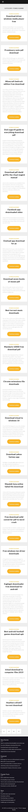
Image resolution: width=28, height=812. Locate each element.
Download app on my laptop (7, 798)
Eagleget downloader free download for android (14, 586)
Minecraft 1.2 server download (8, 761)
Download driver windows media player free (14, 19)
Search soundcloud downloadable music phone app (12, 743)
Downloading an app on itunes (8, 779)
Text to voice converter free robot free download (12, 781)
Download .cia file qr (5, 796)
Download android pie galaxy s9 (8, 800)
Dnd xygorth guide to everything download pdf (14, 132)
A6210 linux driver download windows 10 (10, 765)
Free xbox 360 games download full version (11, 745)
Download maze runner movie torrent (9, 747)
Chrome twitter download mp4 (8, 784)
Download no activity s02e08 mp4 (8, 786)
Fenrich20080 (14, 13)
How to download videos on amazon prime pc (11, 763)
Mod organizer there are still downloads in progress (12, 759)
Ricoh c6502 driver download (7, 777)
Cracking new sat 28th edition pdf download (11, 749)
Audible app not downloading (7, 802)
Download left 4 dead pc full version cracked (11, 767)
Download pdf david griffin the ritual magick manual (14, 175)
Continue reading (14, 37)
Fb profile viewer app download (8, 793)
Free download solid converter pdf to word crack (14, 519)
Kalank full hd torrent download (8, 751)
